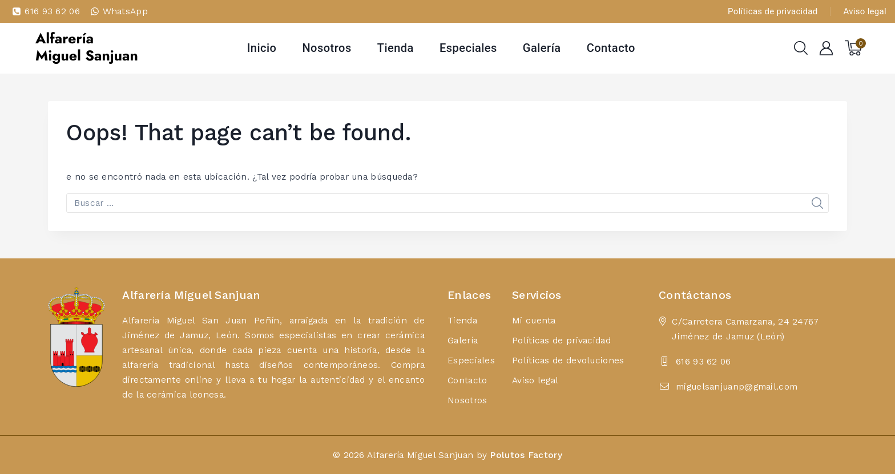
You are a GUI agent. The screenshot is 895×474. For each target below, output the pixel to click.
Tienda (395, 48)
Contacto (611, 48)
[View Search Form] (801, 48)
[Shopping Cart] (855, 47)
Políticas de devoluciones (568, 360)
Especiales (468, 48)
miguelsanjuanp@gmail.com (736, 386)
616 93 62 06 (703, 361)
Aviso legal (865, 11)
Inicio (262, 48)
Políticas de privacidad (772, 11)
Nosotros (326, 48)
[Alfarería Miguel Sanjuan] (86, 48)
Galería (542, 48)
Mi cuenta (534, 320)
